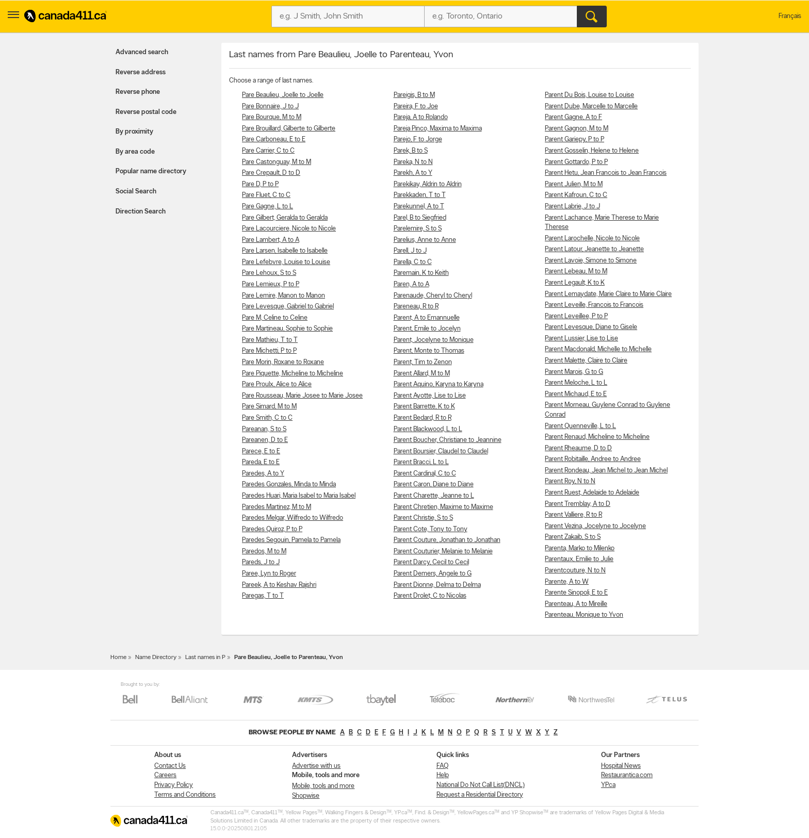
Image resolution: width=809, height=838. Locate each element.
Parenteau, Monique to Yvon (584, 615)
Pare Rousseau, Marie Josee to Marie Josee (302, 395)
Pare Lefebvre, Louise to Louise (286, 262)
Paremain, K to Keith (421, 273)
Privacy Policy (173, 785)
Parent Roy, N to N (570, 481)
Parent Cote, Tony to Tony (430, 529)
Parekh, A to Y (413, 173)
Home (118, 657)
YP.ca (608, 785)
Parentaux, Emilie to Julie (579, 559)
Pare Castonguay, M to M (276, 162)
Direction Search (141, 211)
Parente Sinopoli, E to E (576, 592)
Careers (165, 775)
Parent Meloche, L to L (576, 383)
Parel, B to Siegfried (420, 218)
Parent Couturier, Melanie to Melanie (443, 551)
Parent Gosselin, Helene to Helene (592, 150)
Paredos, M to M (264, 551)
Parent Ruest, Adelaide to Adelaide (592, 492)
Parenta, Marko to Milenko (579, 548)
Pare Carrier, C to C (268, 150)
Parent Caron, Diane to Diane (434, 484)
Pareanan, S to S (264, 429)
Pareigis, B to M (414, 95)
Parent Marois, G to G (574, 372)
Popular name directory (151, 171)
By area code (135, 152)
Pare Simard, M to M (269, 406)
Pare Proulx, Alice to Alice (277, 384)
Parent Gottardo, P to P (576, 162)
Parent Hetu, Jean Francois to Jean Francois (606, 173)
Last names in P (205, 657)
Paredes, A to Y (263, 473)
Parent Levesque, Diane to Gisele (591, 327)
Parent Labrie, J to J (572, 206)
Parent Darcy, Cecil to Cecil (431, 562)
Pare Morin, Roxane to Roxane (283, 362)
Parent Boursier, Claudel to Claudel (441, 451)
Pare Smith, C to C (267, 418)
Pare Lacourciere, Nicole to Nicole (289, 228)
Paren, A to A (411, 284)
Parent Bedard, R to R (422, 418)
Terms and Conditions (185, 795)
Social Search (136, 191)
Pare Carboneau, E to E (273, 139)
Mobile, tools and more (323, 786)
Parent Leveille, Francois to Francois (594, 305)
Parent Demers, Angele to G (433, 573)
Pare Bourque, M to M (271, 117)
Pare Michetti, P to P (269, 351)
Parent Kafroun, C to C (576, 195)
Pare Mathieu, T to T (270, 340)
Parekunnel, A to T (419, 206)
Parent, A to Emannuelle (427, 318)
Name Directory (155, 657)
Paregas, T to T (263, 596)
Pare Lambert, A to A (270, 240)
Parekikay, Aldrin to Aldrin (428, 184)
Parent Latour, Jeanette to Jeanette (594, 249)
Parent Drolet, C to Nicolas (430, 596)
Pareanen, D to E (265, 440)
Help (442, 775)
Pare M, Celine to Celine (275, 318)
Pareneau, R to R (416, 306)
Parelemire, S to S (418, 228)
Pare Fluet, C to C (266, 195)
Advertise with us (316, 766)
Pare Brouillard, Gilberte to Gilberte (288, 128)
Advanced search (142, 52)
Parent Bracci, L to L (421, 462)
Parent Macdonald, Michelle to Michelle (598, 349)
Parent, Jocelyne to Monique (434, 340)
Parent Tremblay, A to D (577, 504)
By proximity (134, 131)
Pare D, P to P (260, 184)
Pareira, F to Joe (416, 106)
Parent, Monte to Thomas (429, 351)
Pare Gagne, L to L (267, 206)
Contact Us (170, 766)
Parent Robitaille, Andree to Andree (593, 459)
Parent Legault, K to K (575, 283)
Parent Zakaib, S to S (573, 537)
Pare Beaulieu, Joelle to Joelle (282, 95)
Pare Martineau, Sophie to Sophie (287, 328)
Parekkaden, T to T (420, 195)
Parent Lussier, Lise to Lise (581, 338)
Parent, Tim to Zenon (423, 362)
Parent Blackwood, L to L (428, 429)
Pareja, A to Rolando (421, 117)
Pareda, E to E (261, 462)
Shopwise (305, 796)
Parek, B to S (411, 150)
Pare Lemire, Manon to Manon (283, 295)
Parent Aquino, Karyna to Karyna (438, 384)
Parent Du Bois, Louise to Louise (589, 95)
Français (790, 16)
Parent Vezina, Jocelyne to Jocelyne (595, 526)
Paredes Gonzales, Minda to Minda (289, 484)
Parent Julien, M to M (574, 184)
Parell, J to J (410, 251)
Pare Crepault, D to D (271, 173)
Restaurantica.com (627, 775)
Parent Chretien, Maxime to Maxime (443, 507)
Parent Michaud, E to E (576, 394)
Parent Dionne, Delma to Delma (437, 585)
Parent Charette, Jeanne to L (434, 495)
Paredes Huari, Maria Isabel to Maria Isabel (298, 495)
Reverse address (141, 72)
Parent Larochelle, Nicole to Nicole (592, 238)
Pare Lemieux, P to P (270, 284)
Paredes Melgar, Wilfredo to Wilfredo (292, 518)
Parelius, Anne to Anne (425, 240)
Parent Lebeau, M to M (576, 271)
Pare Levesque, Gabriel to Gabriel (288, 306)
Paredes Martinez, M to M (276, 507)
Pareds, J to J (261, 562)
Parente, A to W (567, 582)
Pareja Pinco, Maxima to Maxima (438, 128)
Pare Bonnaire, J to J (270, 106)
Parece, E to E (261, 451)
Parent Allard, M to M (422, 373)
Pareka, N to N (413, 162)
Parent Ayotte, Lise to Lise (430, 395)
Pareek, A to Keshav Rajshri (279, 585)
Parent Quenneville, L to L (580, 426)
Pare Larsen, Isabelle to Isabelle (285, 251)
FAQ (442, 766)
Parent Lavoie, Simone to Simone (591, 260)
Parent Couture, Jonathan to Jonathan (447, 540)
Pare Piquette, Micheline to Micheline (292, 373)
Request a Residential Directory (479, 795)
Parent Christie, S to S (423, 518)
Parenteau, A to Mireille (576, 604)
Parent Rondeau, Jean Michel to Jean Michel (606, 470)
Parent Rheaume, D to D (578, 448)
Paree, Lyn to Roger (269, 573)
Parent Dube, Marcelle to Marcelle (591, 106)
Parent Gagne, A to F (573, 117)
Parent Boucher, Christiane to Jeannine (447, 440)
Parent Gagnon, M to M (576, 128)
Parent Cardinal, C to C (425, 473)
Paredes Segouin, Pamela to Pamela (291, 540)
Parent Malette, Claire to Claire (586, 360)
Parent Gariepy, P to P (574, 139)
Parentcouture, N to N (575, 570)
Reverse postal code (146, 112)
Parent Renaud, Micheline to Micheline (597, 437)
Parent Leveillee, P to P (576, 316)
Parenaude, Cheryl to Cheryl (433, 295)
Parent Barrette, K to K (424, 406)
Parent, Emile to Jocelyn (427, 328)
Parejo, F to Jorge (418, 139)
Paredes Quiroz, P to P (272, 529)
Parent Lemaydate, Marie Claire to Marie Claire (608, 294)
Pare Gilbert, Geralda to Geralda (285, 218)
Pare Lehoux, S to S (269, 273)
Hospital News (621, 766)
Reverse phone (138, 92)
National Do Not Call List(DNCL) (480, 785)
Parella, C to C (413, 262)
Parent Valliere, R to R (573, 515)
